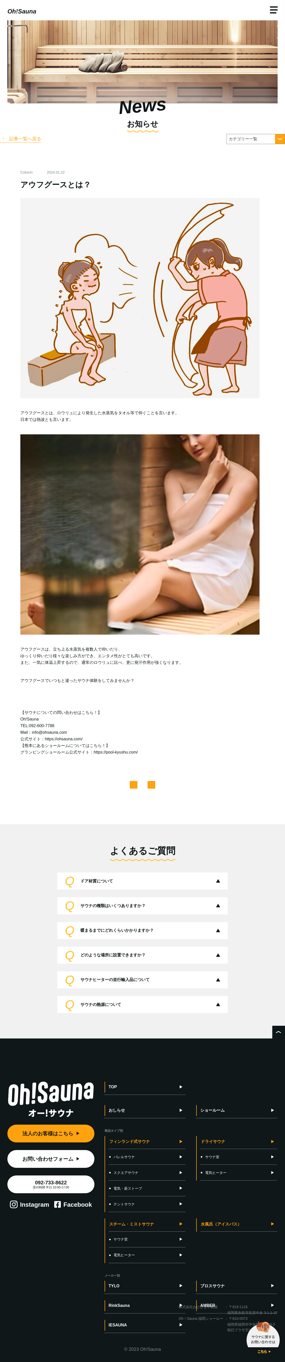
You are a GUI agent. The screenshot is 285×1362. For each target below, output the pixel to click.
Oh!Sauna (21, 11)
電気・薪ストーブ (125, 1188)
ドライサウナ (213, 1141)
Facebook (77, 1204)
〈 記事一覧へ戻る (20, 138)
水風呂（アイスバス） (221, 1224)
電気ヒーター (213, 1173)
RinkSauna (119, 1305)
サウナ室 (210, 1157)
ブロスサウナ (212, 1286)
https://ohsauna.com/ (64, 739)
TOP (113, 1087)
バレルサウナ (122, 1157)
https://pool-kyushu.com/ (116, 752)
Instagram (34, 1204)
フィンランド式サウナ (129, 1141)
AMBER (207, 1305)
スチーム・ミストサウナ (131, 1224)
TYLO (114, 1286)
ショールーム (212, 1110)
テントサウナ (122, 1204)
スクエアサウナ (123, 1173)
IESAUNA (118, 1325)
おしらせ (117, 1110)
